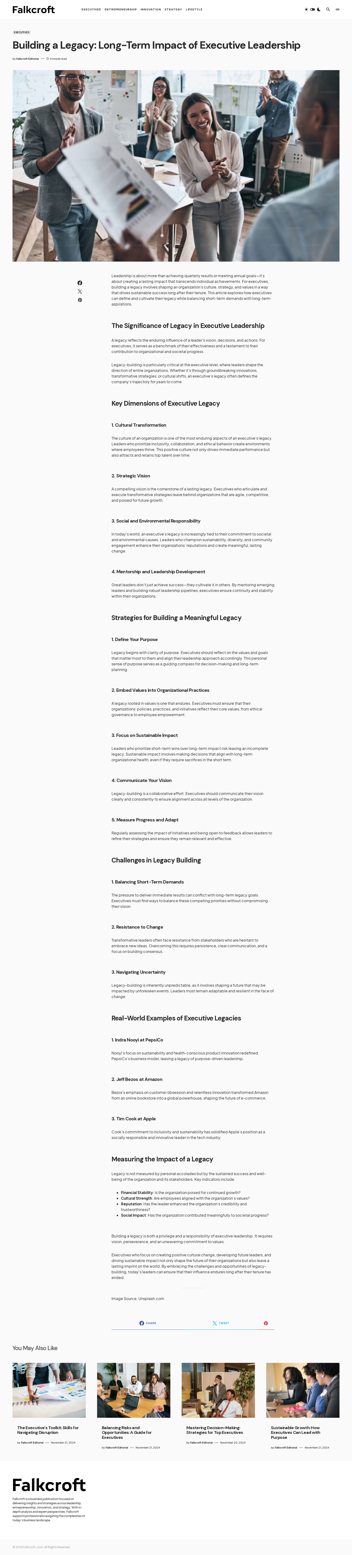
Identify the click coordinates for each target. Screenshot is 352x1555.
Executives (21, 32)
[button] (312, 9)
